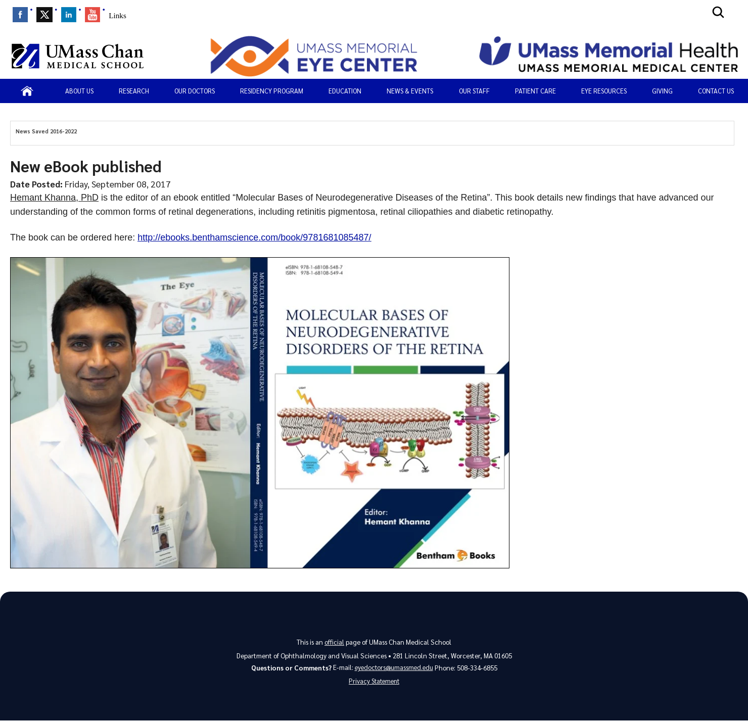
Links (117, 16)
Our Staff (474, 90)
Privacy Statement (374, 683)
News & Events (410, 90)
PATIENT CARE (535, 90)
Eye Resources (604, 90)
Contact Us (716, 90)
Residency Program (271, 90)
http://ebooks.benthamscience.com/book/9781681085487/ (254, 237)
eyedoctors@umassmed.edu (394, 667)
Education (345, 90)
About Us (79, 90)
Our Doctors (194, 90)
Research (134, 90)
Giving (662, 90)
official (334, 642)
